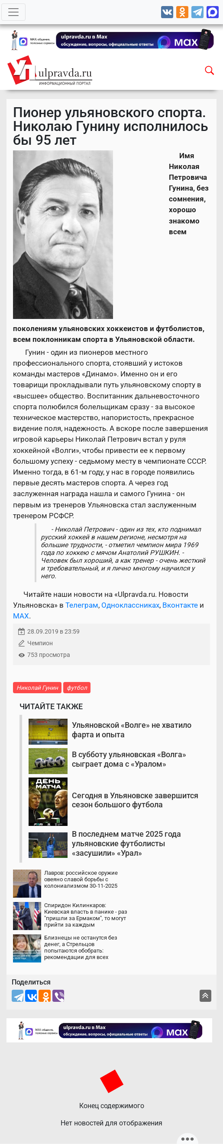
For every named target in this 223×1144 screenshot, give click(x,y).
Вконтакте (180, 605)
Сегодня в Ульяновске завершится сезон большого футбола (135, 800)
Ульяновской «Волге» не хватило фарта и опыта (131, 729)
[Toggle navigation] (13, 12)
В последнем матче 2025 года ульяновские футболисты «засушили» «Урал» (126, 843)
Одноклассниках (130, 605)
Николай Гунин (37, 687)
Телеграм (81, 605)
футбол (77, 687)
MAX (21, 616)
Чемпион (40, 643)
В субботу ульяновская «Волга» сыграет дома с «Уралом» (129, 759)
